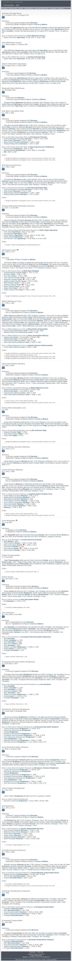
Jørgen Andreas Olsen (13, 290)
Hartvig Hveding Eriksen (15, 144)
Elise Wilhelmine (39, 27)
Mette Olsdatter (11, 283)
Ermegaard (51, 719)
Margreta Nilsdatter (12, 432)
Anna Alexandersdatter (45, 676)
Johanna (13, 878)
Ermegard (13, 915)
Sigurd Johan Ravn (14, 37)
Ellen (9, 645)
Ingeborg (40, 594)
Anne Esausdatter (30, 599)
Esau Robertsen (22, 594)
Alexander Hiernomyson (16, 740)
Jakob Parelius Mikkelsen (14, 340)
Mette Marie (13, 266)
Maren (29, 628)
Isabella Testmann (28, 324)
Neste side (60, 8)
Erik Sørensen (38, 137)
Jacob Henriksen (59, 320)
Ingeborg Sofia (11, 337)
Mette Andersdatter (13, 545)
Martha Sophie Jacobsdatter (16, 497)
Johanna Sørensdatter (53, 128)
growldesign (54, 959)
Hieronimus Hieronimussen (17, 730)
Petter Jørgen (20, 223)
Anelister (20, 8)
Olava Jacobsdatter (33, 320)
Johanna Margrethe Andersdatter (31, 424)
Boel (9, 638)
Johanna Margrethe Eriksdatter (17, 139)
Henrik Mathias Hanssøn (37, 486)
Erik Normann (13, 148)
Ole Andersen (11, 546)
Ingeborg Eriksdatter (14, 837)
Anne (9, 642)
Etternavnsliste (13, 8)
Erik (32, 23)
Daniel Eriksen (12, 833)
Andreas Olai (39, 50)
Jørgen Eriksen (12, 835)
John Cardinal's (29, 959)
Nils (33, 266)
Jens (63, 591)
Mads (8, 541)
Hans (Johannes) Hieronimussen (19, 737)
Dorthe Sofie (42, 319)
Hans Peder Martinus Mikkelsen (16, 342)
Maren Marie (20, 52)
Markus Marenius (38, 81)
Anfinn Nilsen (10, 435)
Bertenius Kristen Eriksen (16, 832)
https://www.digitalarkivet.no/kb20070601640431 (26, 244)
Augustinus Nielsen (15, 132)
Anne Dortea (56, 868)
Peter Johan (12, 232)
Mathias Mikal (10, 339)
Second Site (35, 959)
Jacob (7, 564)
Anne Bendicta (13, 233)
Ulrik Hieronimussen (15, 742)
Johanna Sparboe (14, 150)
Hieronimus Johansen (41, 630)
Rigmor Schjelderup (37, 24)
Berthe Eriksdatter (13, 838)
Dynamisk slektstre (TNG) (41, 8)
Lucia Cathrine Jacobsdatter (16, 502)
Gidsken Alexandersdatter (16, 913)
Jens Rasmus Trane (51, 29)
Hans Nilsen (26, 183)
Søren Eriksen (12, 140)
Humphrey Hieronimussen (17, 733)
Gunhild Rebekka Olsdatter (15, 272)
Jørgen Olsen (10, 288)
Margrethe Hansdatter (59, 425)
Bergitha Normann (16, 874)
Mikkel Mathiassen (16, 381)
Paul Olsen (10, 276)
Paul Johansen (25, 264)
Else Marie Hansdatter (37, 188)
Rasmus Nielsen (59, 535)
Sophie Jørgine (13, 237)
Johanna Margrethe (38, 132)
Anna (22, 564)
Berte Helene (38, 329)
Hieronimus (10, 643)
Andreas (11, 732)
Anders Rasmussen (35, 535)
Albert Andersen (12, 550)
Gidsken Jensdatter (15, 647)
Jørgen (7, 824)
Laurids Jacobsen (53, 562)
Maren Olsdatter (11, 286)
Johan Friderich (11, 761)
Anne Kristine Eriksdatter (15, 830)
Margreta (47, 266)
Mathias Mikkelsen (39, 381)
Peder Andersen (12, 543)
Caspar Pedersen (57, 933)
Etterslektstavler (28, 8)
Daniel (14, 628)
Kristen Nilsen (25, 319)
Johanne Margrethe (22, 127)
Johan (10, 738)
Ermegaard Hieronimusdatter (18, 593)
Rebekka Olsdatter (12, 285)
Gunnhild (41, 264)
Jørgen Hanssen (38, 868)
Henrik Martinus (13, 235)
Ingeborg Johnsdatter (25, 824)
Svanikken (13, 908)
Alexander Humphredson (27, 719)
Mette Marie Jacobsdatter (15, 499)
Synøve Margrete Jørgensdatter (45, 872)
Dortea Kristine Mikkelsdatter (15, 331)
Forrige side (53, 8)
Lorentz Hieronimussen (16, 728)
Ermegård (11, 650)
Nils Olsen (9, 274)
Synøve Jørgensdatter (51, 822)
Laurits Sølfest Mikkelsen (14, 347)
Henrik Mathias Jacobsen (15, 495)
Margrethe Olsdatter (13, 279)
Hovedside (4, 8)
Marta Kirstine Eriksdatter (16, 142)
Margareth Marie (11, 81)
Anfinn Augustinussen (37, 425)
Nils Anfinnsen (15, 425)
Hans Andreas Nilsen (13, 434)
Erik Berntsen (38, 955)
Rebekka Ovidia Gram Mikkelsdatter (18, 332)
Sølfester (52, 324)
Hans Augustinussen (54, 130)
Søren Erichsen (30, 128)
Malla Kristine (58, 81)
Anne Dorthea (14, 876)
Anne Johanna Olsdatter (14, 277)
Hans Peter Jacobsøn (14, 506)
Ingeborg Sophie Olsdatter (15, 281)
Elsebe (10, 640)
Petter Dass (43, 223)
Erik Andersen (11, 548)
